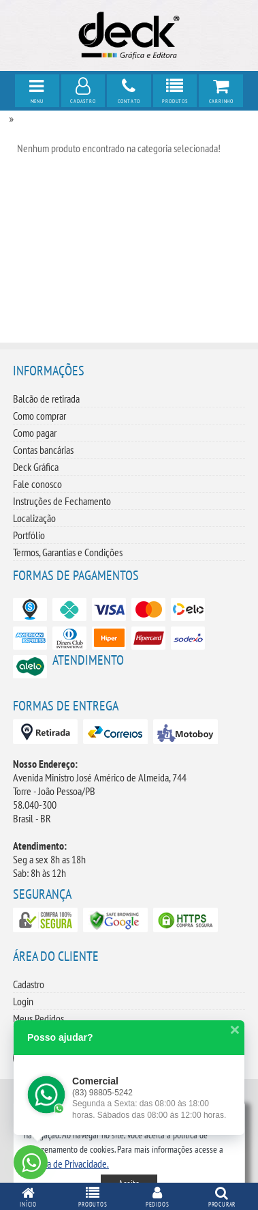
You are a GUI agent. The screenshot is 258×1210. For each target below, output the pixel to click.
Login (23, 1001)
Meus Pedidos (38, 1018)
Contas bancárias (43, 450)
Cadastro (28, 984)
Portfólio (29, 535)
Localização (34, 518)
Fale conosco (37, 484)
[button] (66, 1163)
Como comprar (39, 415)
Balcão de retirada (46, 398)
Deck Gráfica (36, 467)
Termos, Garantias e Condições (68, 552)
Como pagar (35, 433)
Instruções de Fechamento (62, 501)
